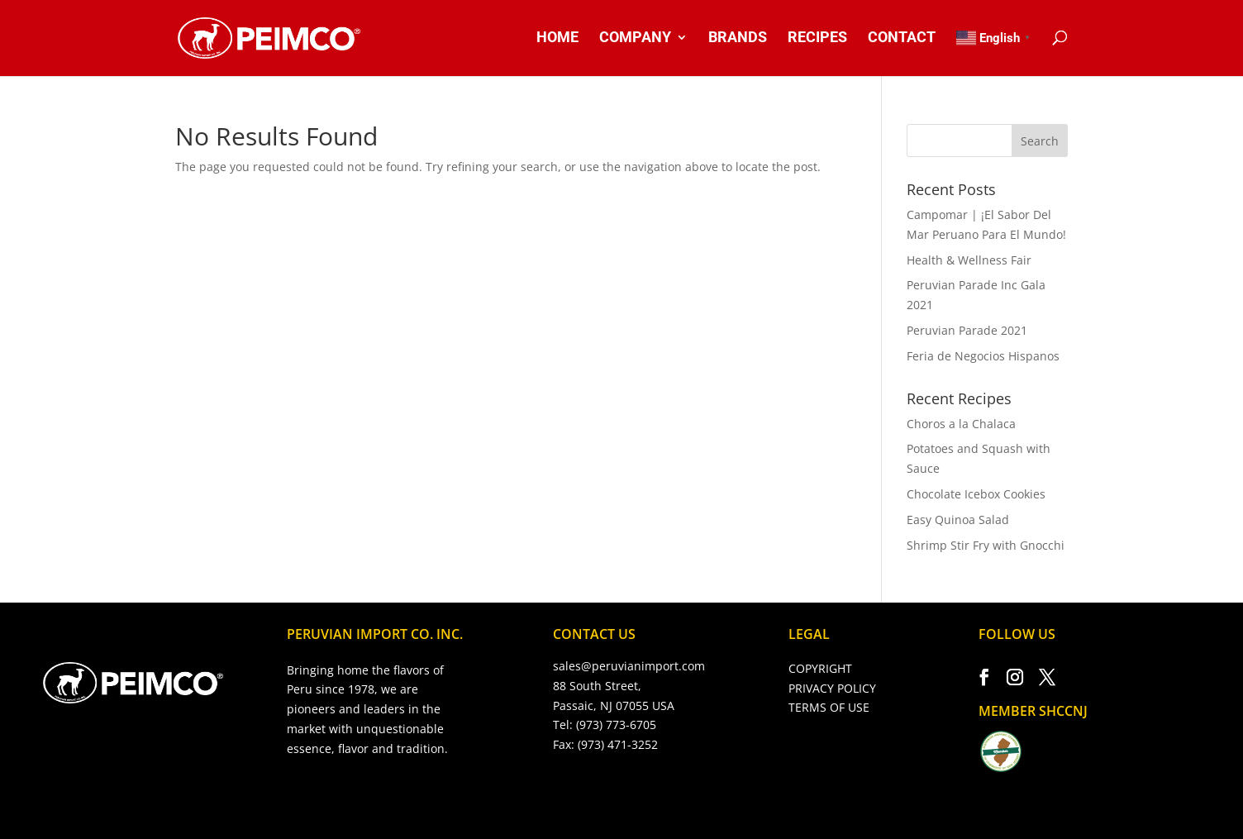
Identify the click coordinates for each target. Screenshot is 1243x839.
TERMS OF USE (828, 707)
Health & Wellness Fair (969, 260)
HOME (557, 38)
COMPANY (635, 38)
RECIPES (817, 38)
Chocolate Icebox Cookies (976, 494)
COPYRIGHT (820, 668)
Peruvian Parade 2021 (967, 330)
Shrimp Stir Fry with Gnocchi (985, 545)
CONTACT (902, 38)
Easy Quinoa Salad (958, 519)
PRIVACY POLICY (832, 688)
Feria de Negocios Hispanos (983, 356)
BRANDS (737, 38)
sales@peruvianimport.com (629, 666)
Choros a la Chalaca (961, 423)
